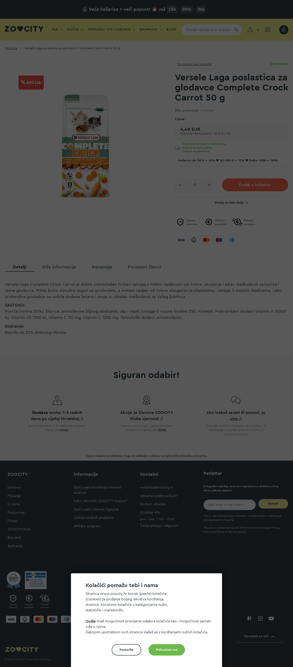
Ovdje (91, 621)
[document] (148, 622)
